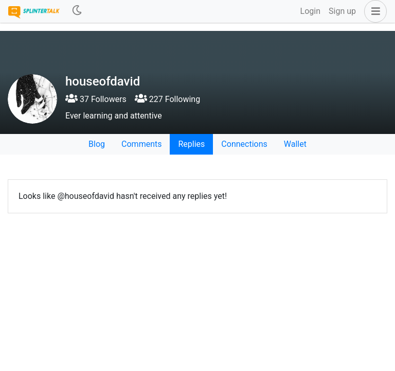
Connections (244, 144)
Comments (141, 144)
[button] (373, 11)
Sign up (342, 11)
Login (310, 11)
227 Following (167, 99)
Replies (191, 144)
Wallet (295, 144)
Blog (96, 144)
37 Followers (96, 99)
